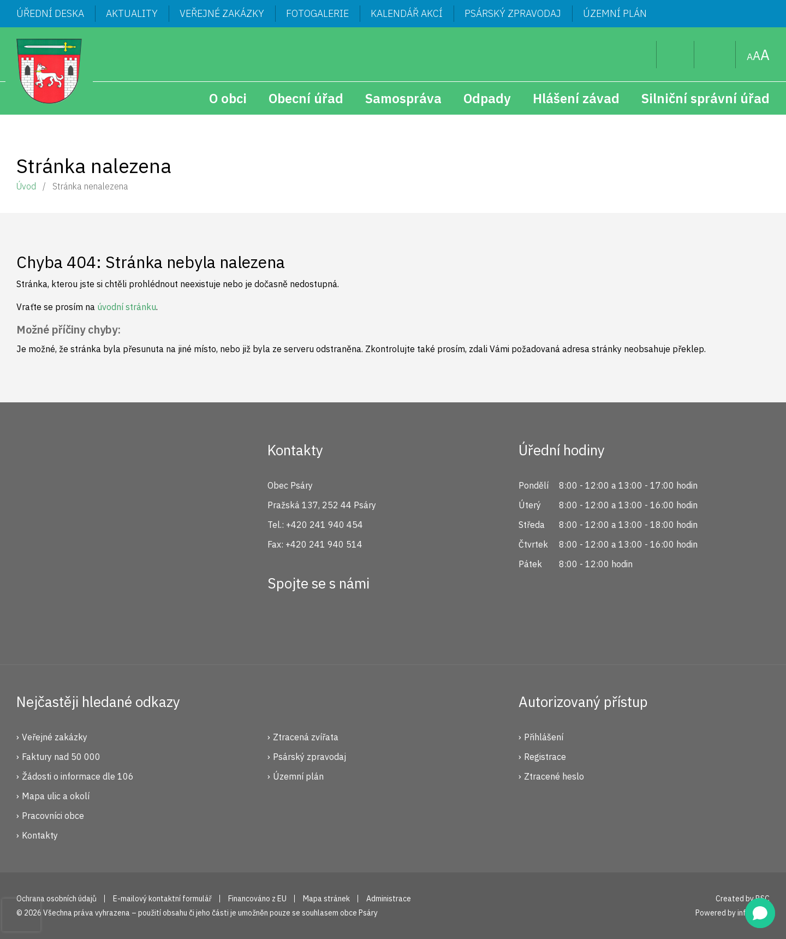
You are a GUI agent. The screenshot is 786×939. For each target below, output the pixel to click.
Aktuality (132, 13)
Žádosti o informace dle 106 (78, 776)
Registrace (545, 756)
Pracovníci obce (53, 815)
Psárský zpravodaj (513, 13)
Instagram (318, 623)
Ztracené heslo (554, 776)
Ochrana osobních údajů (56, 899)
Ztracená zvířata (305, 737)
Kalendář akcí (407, 13)
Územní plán (615, 13)
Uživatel (675, 54)
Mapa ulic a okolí (56, 796)
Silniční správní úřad (705, 98)
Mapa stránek (715, 54)
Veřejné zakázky (222, 13)
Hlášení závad (576, 98)
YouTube (355, 623)
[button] (760, 913)
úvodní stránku (126, 306)
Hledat (639, 54)
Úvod (26, 186)
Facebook (281, 623)
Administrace (388, 899)
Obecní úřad (306, 98)
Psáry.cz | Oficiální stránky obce (49, 71)
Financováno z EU (257, 899)
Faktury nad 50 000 (61, 756)
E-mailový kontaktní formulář (162, 899)
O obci (228, 98)
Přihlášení (543, 737)
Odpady (487, 98)
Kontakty (40, 835)
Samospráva (403, 98)
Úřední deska (50, 13)
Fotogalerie (317, 13)
